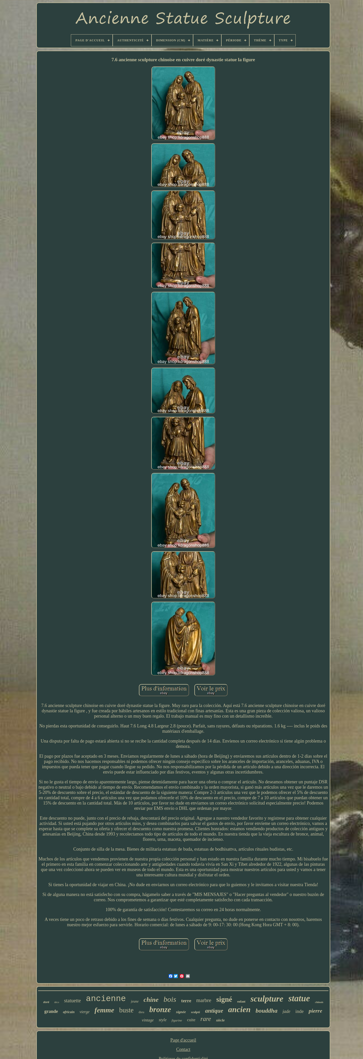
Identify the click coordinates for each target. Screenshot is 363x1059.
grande (51, 1011)
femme (104, 1010)
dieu (141, 1012)
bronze (160, 1009)
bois (170, 999)
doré (46, 1002)
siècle (220, 1020)
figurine (177, 1020)
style (163, 1019)
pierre (315, 1011)
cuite (191, 1019)
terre (186, 1000)
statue (299, 998)
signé (224, 999)
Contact (183, 1049)
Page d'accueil (183, 1040)
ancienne (106, 999)
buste (126, 1010)
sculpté (195, 1012)
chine (151, 999)
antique (214, 1011)
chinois (319, 1002)
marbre (203, 1000)
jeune (134, 1001)
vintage (148, 1020)
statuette (72, 1000)
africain (69, 1012)
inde (299, 1011)
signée (181, 1012)
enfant (241, 1001)
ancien (239, 1009)
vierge (84, 1012)
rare (205, 1018)
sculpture (267, 998)
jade (286, 1011)
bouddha (267, 1010)
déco (56, 1002)
